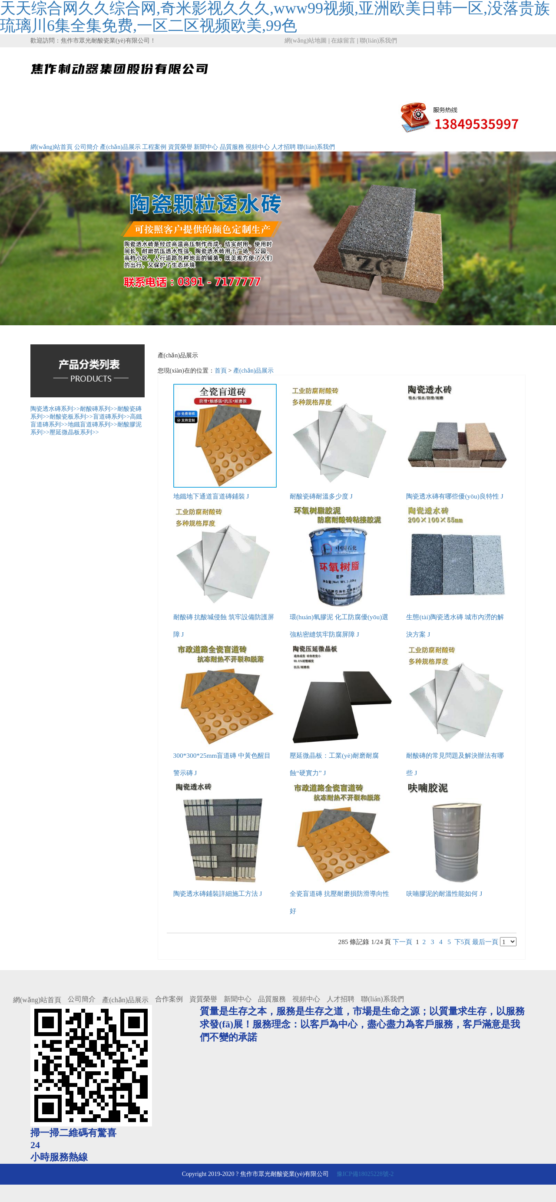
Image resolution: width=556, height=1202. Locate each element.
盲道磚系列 (111, 416)
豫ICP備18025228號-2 (364, 1174)
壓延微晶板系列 (74, 432)
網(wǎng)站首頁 (51, 147)
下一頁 (402, 941)
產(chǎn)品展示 (120, 147)
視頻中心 (257, 147)
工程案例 (154, 147)
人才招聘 (283, 147)
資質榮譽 (180, 147)
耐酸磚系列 (98, 409)
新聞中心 (206, 147)
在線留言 (343, 40)
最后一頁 (485, 941)
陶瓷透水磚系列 (55, 409)
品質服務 (232, 147)
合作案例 (169, 999)
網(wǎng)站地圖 (306, 40)
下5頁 (462, 941)
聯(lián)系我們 (378, 40)
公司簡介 (86, 147)
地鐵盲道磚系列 (92, 424)
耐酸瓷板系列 (71, 416)
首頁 (221, 370)
